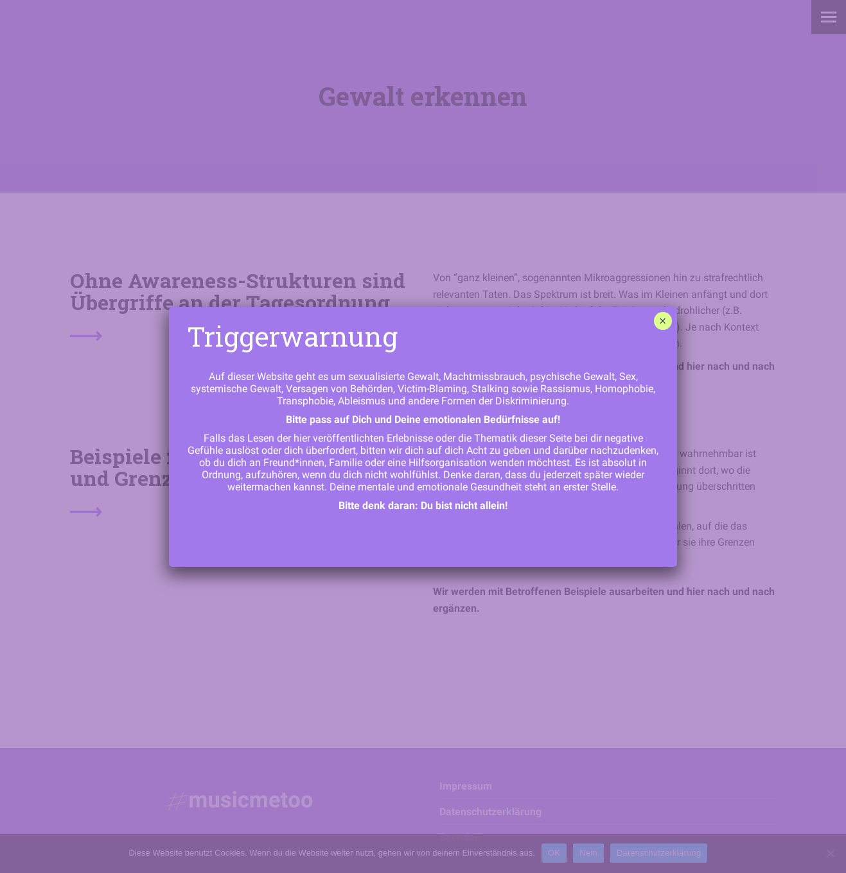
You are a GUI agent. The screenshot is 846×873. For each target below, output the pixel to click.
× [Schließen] (662, 321)
